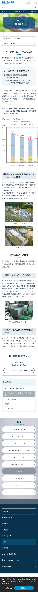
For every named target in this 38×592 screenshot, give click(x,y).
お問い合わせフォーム (20, 370)
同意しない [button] (8, 588)
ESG (19, 7)
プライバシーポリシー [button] (29, 581)
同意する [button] (24, 588)
